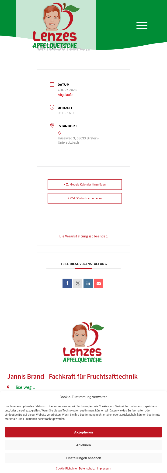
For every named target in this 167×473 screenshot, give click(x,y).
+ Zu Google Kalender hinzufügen (85, 184)
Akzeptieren (83, 443)
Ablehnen (83, 456)
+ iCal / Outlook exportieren (85, 198)
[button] (142, 26)
